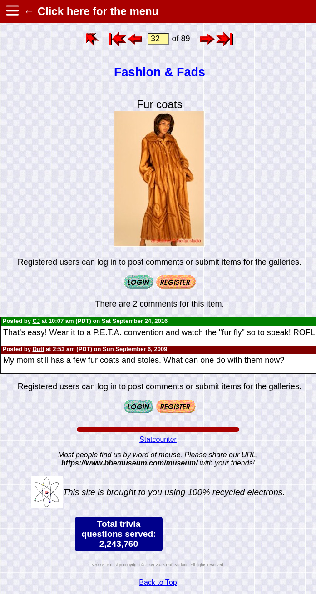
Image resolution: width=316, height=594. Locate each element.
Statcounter (158, 439)
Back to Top (158, 582)
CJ (36, 320)
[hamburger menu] (12, 11)
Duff (38, 349)
